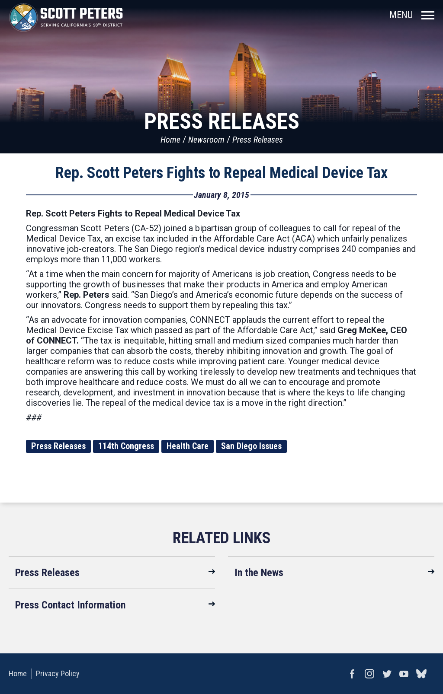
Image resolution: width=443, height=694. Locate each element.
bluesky (421, 674)
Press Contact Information (70, 605)
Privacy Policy (58, 673)
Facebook (352, 674)
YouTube (404, 674)
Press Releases (257, 139)
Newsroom (206, 139)
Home (170, 139)
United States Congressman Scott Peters (66, 17)
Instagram (369, 674)
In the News (258, 573)
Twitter (386, 674)
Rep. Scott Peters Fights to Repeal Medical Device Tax (221, 173)
